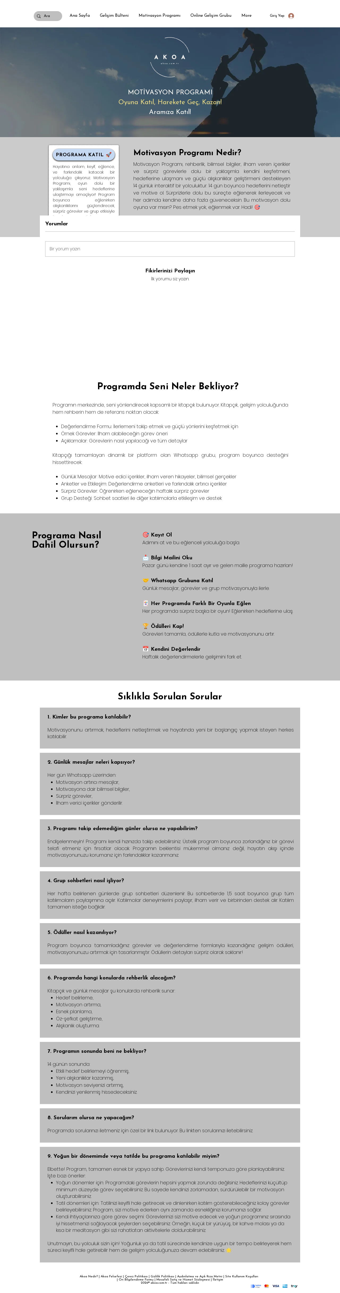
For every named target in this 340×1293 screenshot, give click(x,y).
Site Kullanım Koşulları (242, 1276)
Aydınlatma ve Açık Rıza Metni (199, 1276)
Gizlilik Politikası (162, 1276)
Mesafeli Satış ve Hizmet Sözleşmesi (183, 1279)
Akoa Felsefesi (111, 1276)
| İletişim (217, 1279)
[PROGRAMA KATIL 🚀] (84, 154)
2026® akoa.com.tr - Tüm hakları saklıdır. (170, 1282)
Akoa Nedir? (89, 1276)
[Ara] (47, 16)
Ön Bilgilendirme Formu (136, 1279)
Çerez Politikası (136, 1276)
